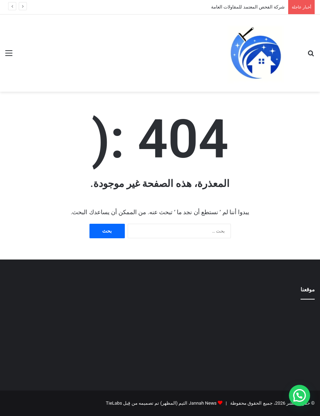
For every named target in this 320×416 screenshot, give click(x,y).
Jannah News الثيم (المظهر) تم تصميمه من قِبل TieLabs (161, 403)
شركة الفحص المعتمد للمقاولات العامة (248, 7)
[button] (299, 395)
